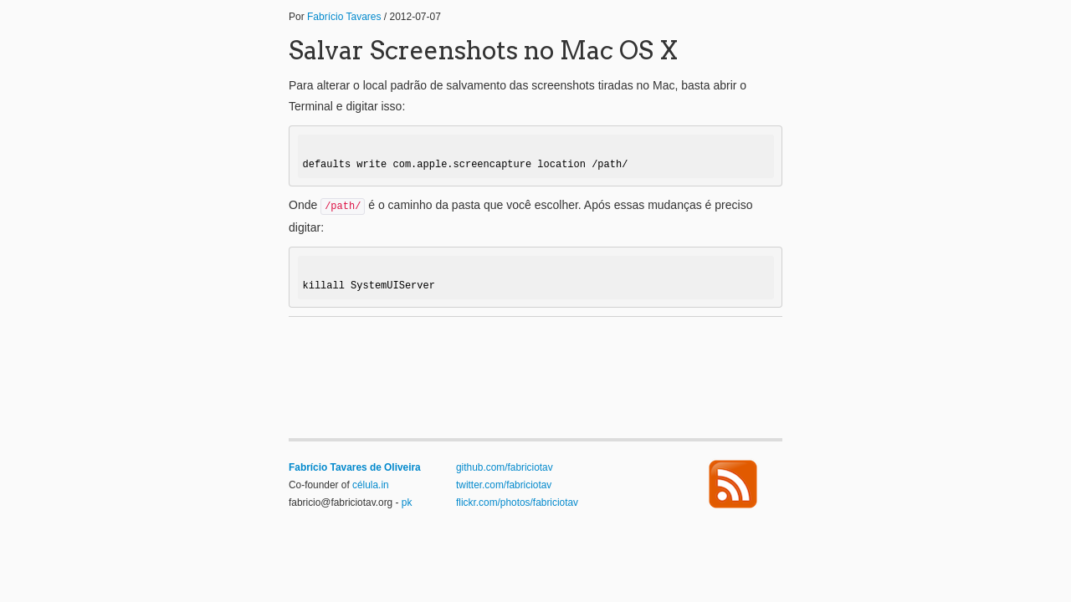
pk (407, 502)
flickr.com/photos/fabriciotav (517, 502)
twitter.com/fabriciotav (503, 485)
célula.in (370, 485)
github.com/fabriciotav (504, 467)
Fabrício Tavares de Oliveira (355, 467)
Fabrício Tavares (344, 17)
